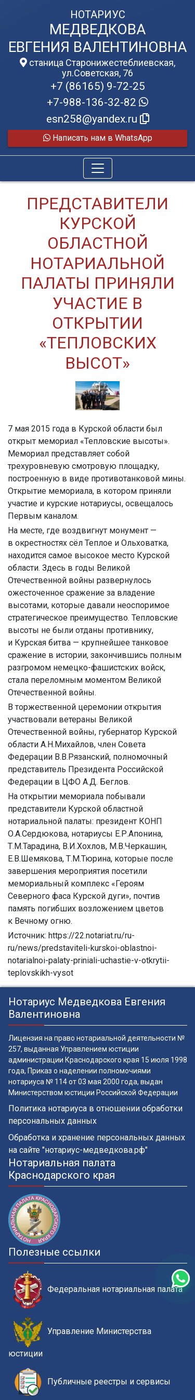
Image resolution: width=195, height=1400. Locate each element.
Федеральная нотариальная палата (98, 1290)
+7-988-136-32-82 (97, 102)
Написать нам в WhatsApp (97, 138)
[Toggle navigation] (97, 168)
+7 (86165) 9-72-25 (97, 86)
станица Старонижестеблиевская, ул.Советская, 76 (97, 68)
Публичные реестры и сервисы (92, 1382)
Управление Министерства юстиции (79, 1337)
